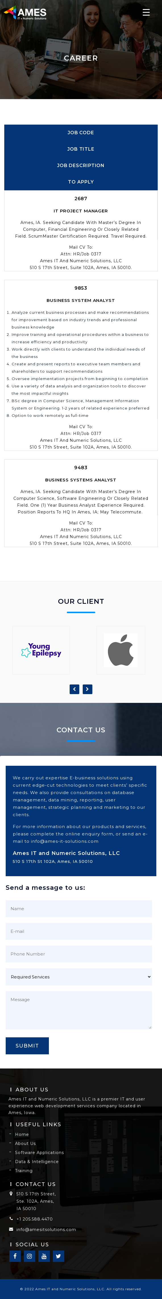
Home (22, 1134)
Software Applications (39, 1152)
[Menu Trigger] (146, 12)
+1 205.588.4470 (34, 1219)
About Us (25, 1143)
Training (24, 1170)
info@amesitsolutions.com (46, 1229)
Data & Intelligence (37, 1161)
